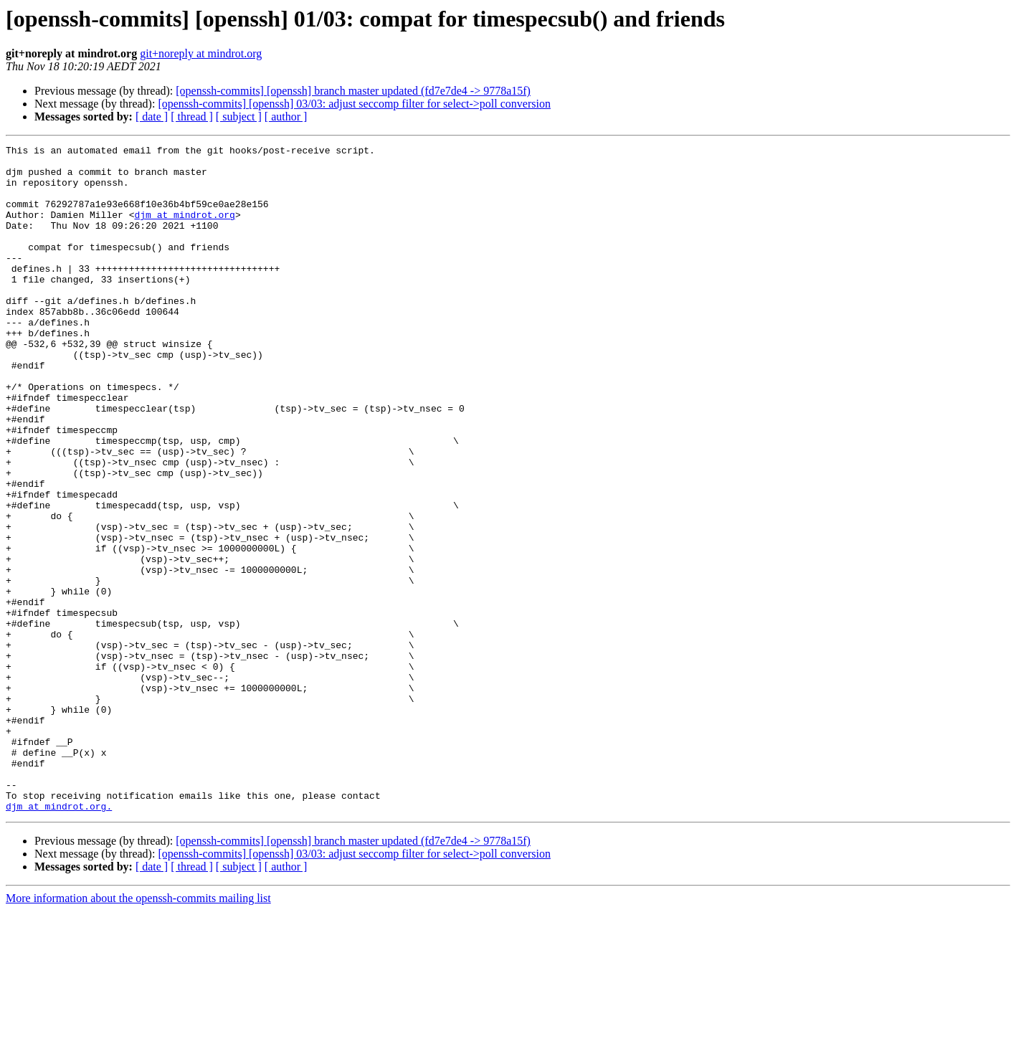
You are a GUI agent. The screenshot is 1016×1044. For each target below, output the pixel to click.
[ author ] (286, 116)
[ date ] (152, 116)
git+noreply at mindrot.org (201, 53)
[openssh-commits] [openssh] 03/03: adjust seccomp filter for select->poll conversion (354, 104)
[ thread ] (192, 116)
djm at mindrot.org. (59, 939)
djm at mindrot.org (184, 229)
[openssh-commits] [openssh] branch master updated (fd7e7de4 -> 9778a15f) (353, 91)
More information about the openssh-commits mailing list (138, 1031)
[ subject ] (239, 116)
